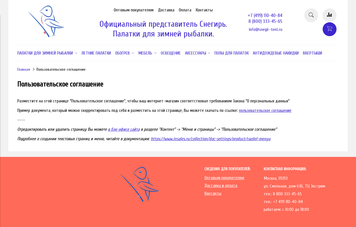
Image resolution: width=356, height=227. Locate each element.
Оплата (185, 10)
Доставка (166, 10)
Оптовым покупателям (134, 10)
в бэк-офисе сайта (124, 129)
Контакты (204, 10)
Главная (23, 69)
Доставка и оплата (220, 185)
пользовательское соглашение (265, 110)
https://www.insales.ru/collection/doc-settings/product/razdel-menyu (211, 138)
